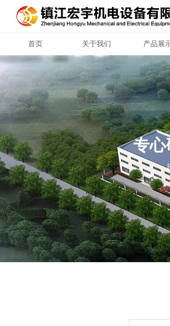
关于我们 (96, 44)
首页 (35, 44)
